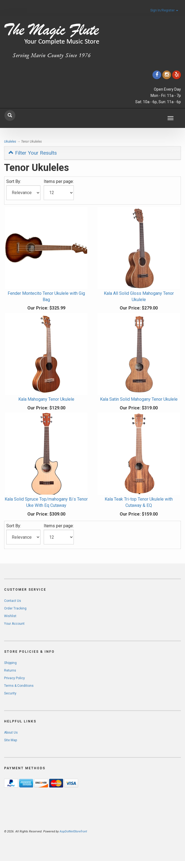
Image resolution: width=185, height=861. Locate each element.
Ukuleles (10, 141)
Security (10, 693)
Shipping (10, 663)
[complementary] (145, 831)
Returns (10, 670)
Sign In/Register (164, 10)
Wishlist (10, 616)
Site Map (10, 740)
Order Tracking (15, 608)
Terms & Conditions (19, 686)
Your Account (14, 624)
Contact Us (12, 601)
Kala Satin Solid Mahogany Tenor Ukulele (139, 399)
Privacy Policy (14, 678)
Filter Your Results (32, 153)
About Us (11, 732)
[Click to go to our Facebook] (156, 74)
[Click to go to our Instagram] (166, 74)
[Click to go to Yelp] (176, 74)
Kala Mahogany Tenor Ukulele (46, 399)
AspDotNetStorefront (73, 831)
